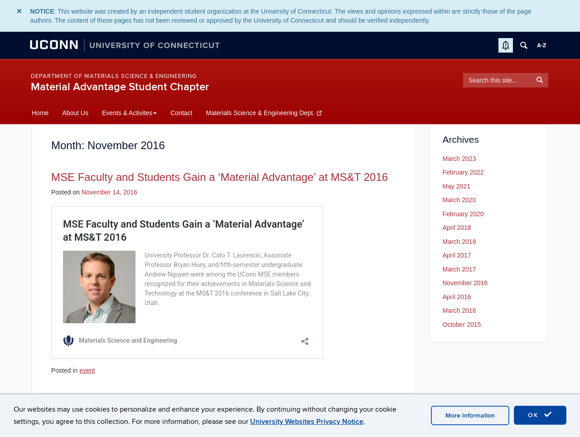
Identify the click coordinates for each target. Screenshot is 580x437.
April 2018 (457, 227)
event (87, 370)
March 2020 (459, 200)
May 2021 (456, 186)
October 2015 (462, 324)
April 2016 (457, 297)
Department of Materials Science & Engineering (114, 76)
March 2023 (459, 158)
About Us (75, 113)
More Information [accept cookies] (470, 415)
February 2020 (463, 214)
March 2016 (459, 310)
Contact (181, 113)
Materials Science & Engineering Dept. (263, 113)
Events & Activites (129, 113)
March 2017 (459, 269)
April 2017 (457, 255)
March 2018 (459, 241)
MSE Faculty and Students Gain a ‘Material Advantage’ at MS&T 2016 (219, 177)
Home (40, 113)
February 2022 (463, 172)
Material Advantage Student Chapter (120, 86)
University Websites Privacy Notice (306, 421)
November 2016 (465, 282)
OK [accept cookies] (540, 415)
